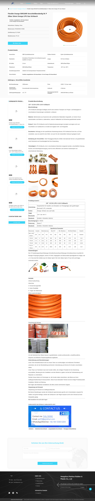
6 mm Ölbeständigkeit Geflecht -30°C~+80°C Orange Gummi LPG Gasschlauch (16, 152)
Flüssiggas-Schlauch (21, 8)
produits (14, 8)
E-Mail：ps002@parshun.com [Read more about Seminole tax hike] (15, 482)
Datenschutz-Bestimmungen (16, 499)
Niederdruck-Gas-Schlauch (41, 428)
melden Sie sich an (83, 487)
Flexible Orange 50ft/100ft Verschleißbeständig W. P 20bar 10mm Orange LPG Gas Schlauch (17, 124)
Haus (21, 3)
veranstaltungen (69, 3)
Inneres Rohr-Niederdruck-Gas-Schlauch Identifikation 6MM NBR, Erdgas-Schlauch (16, 179)
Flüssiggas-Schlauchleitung (70, 428)
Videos (35, 3)
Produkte (28, 3)
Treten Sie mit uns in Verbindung (52, 4)
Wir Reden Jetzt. (18, 43)
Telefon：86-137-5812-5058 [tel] (15, 479)
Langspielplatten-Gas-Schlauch (55, 428)
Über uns (41, 4)
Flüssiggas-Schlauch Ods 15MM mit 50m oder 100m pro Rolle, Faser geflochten (16, 207)
